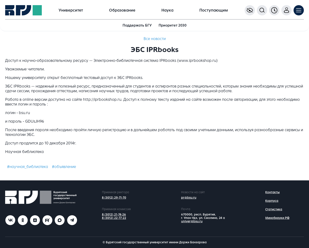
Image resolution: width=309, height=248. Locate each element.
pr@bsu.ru (188, 197)
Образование (122, 10)
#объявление (64, 167)
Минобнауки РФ (277, 218)
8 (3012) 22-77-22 (114, 218)
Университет (71, 10)
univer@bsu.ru (192, 221)
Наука (167, 10)
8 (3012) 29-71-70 (114, 197)
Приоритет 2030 (172, 25)
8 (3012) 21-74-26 (114, 214)
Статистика (273, 209)
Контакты (272, 192)
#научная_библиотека (27, 167)
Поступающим (213, 10)
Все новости (155, 39)
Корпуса (271, 200)
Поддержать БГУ (137, 25)
